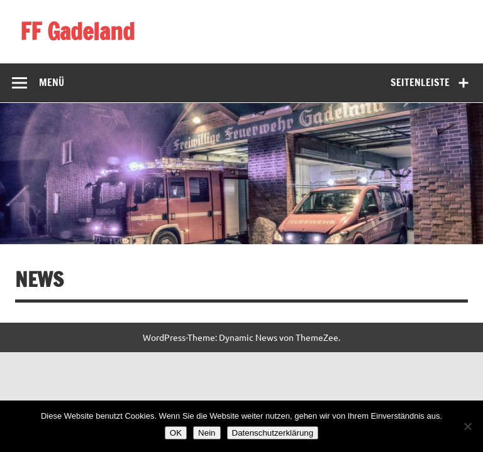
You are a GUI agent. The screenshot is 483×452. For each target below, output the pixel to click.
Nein (206, 433)
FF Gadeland (77, 31)
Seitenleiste (420, 82)
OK (176, 433)
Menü (51, 82)
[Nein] (467, 426)
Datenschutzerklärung (273, 433)
